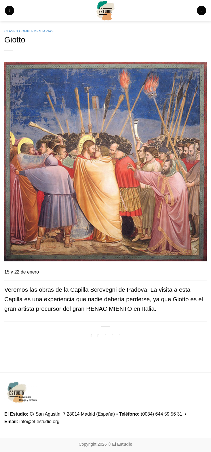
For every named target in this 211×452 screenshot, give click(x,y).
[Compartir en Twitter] (105, 335)
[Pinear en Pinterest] (119, 335)
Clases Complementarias (29, 31)
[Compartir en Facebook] (98, 335)
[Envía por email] (112, 335)
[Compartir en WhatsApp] (91, 335)
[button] (9, 10)
